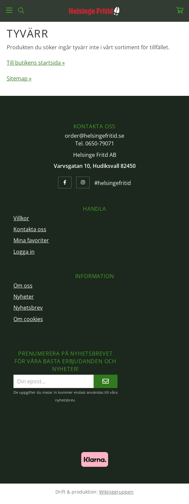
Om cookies (28, 319)
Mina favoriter (31, 240)
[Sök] (21, 10)
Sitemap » (19, 78)
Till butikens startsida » (36, 62)
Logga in (24, 251)
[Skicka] (105, 381)
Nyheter (23, 296)
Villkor (21, 218)
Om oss (23, 285)
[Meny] (9, 10)
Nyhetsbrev (28, 307)
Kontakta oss (29, 229)
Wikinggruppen (116, 492)
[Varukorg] (180, 10)
